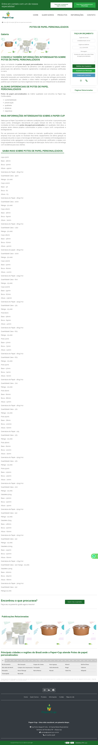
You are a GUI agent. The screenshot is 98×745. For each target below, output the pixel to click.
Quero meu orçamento (75, 602)
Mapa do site (70, 697)
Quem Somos (48, 15)
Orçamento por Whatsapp (84, 70)
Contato (91, 15)
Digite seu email (83, 37)
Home (35, 15)
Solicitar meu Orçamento (83, 66)
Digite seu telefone (84, 44)
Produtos (62, 15)
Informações (77, 15)
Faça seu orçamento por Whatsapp (84, 5)
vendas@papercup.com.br (49, 732)
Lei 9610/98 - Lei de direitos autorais (18, 680)
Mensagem (84, 51)
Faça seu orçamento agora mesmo (61, 5)
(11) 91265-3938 (49, 735)
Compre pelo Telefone (84, 75)
